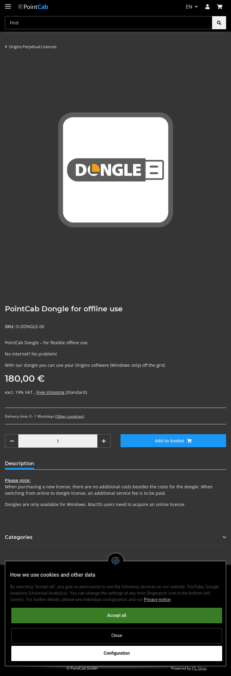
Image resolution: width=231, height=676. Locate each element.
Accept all (116, 615)
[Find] (108, 22)
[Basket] (219, 7)
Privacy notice (157, 599)
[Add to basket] (173, 440)
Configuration (117, 653)
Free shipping (51, 392)
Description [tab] (19, 463)
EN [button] (189, 6)
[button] (207, 7)
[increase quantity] (103, 441)
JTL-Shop (199, 668)
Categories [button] (18, 537)
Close (116, 635)
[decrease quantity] (12, 441)
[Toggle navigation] (8, 4)
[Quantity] (57, 441)
